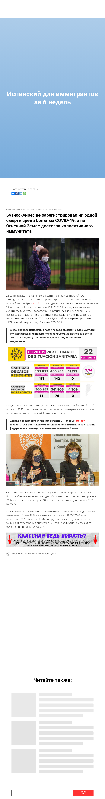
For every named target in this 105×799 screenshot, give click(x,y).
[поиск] (41, 786)
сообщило (42, 302)
